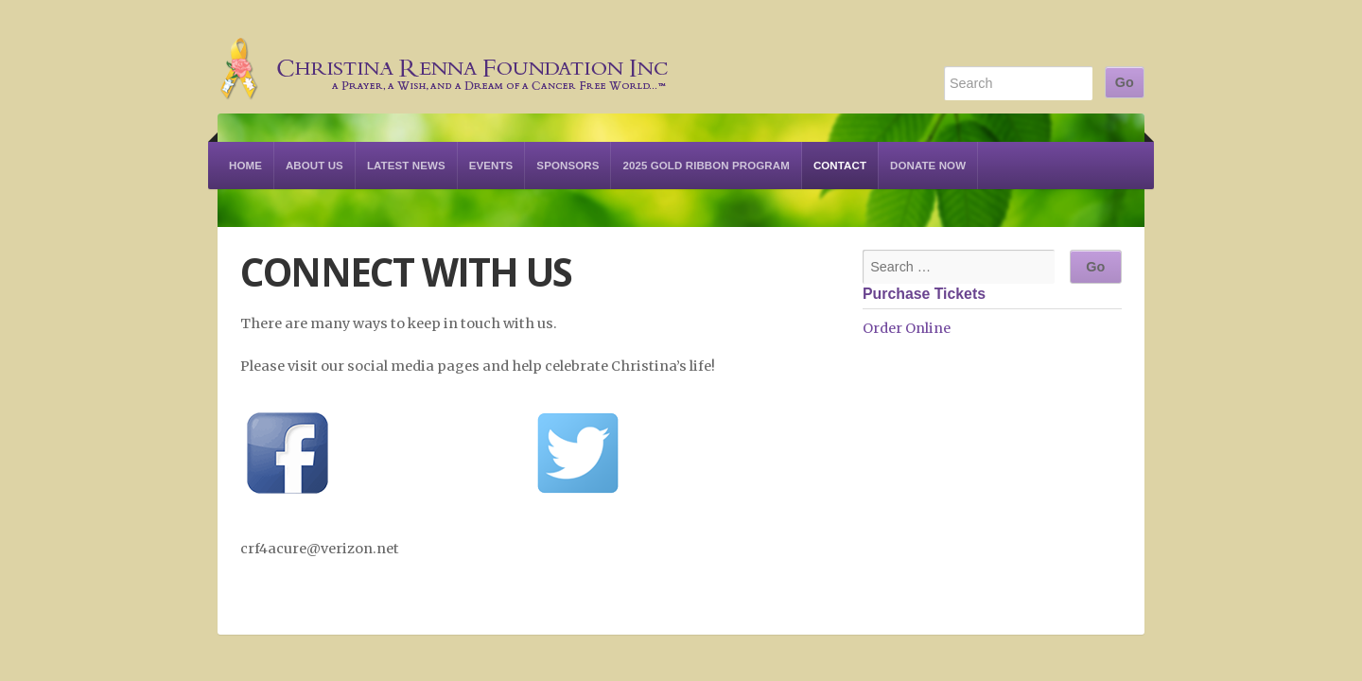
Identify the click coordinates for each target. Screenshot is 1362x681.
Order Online (907, 328)
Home (245, 165)
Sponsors (567, 165)
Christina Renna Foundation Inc (445, 57)
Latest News (406, 165)
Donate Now (928, 165)
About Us (314, 165)
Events (491, 165)
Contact (839, 165)
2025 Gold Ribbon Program (705, 165)
